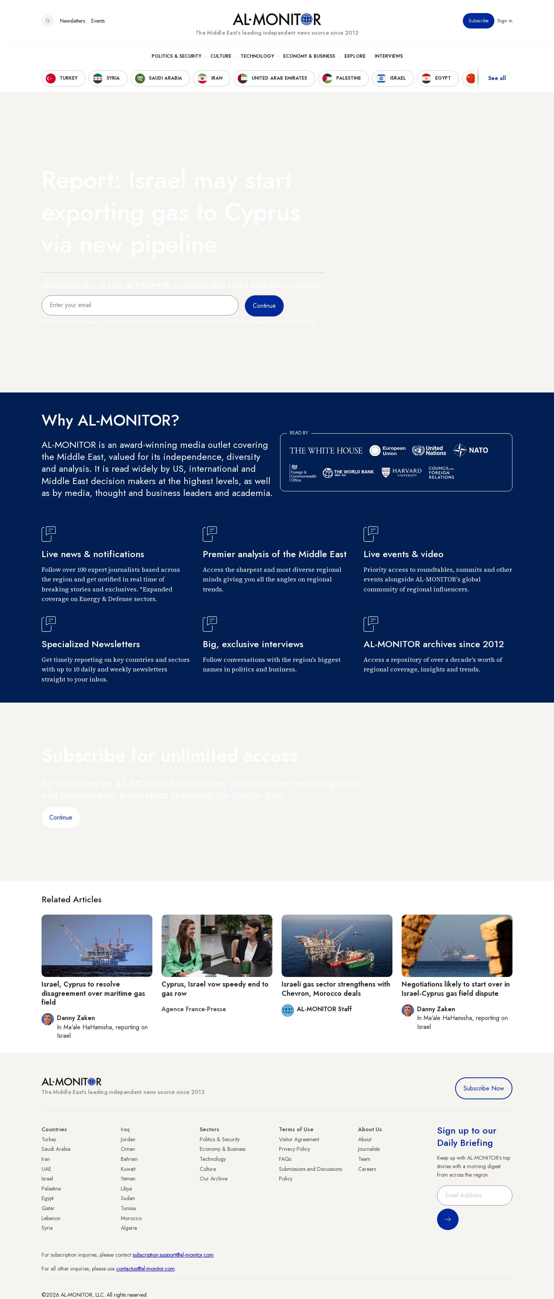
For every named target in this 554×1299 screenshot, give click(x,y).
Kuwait (128, 1169)
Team (364, 1159)
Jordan (128, 1139)
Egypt (47, 1198)
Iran (46, 1159)
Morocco (131, 1218)
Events (98, 23)
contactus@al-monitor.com (145, 1268)
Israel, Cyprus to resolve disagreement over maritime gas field (93, 993)
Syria (47, 1228)
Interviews (389, 58)
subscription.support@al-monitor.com (173, 1255)
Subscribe (479, 22)
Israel (47, 1178)
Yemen (128, 1178)
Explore (354, 58)
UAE (46, 1169)
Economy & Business (309, 58)
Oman (128, 1149)
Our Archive (213, 1178)
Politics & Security (176, 58)
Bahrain (129, 1159)
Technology (257, 58)
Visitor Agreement (299, 1139)
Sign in (504, 22)
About (364, 1139)
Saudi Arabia (56, 1149)
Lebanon (51, 1218)
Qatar (48, 1208)
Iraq (125, 1129)
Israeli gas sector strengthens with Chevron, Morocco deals (336, 988)
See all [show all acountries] (497, 80)
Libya (126, 1188)
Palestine (51, 1188)
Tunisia (128, 1208)
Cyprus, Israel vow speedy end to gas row (215, 988)
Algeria (129, 1228)
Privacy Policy (294, 1149)
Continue (60, 817)
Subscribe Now (484, 1088)
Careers (367, 1169)
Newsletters (72, 23)
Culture (220, 58)
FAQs (285, 1159)
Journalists (369, 1149)
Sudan (128, 1198)
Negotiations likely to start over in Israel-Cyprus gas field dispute (456, 988)
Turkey (49, 1139)
